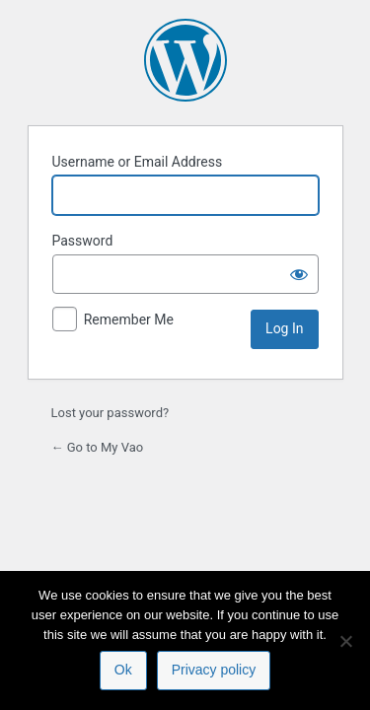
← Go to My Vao (97, 447)
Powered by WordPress (185, 60)
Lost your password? (110, 412)
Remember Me (129, 319)
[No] (345, 641)
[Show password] (299, 274)
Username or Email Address (137, 162)
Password (82, 240)
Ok (123, 669)
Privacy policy (214, 669)
